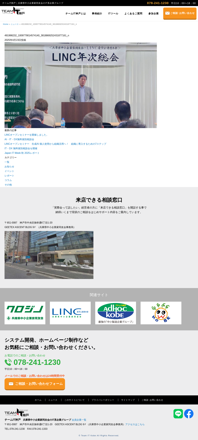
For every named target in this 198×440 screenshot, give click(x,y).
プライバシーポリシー (103, 400)
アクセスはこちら (135, 424)
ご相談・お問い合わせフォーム (39, 384)
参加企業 (153, 13)
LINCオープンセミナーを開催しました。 (27, 135)
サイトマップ (128, 400)
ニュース (15, 24)
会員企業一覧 (79, 420)
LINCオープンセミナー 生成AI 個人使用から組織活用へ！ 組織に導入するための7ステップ (55, 144)
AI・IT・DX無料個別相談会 (19, 139)
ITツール (113, 13)
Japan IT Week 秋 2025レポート (22, 153)
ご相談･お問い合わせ (182, 13)
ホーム (38, 400)
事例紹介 (97, 13)
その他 (8, 184)
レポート (9, 175)
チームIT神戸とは (75, 13)
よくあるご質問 (133, 13)
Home (5, 24)
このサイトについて (74, 400)
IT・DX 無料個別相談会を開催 (21, 148)
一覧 (7, 162)
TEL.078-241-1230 (15, 429)
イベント (9, 171)
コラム (8, 180)
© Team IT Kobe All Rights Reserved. (99, 436)
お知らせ (9, 166)
